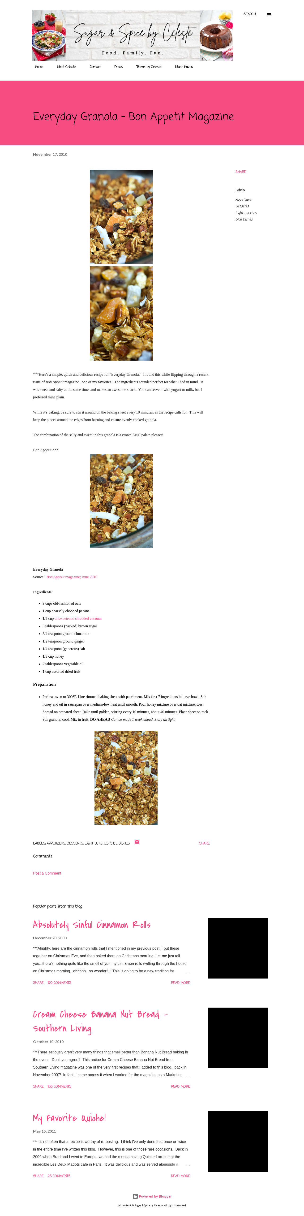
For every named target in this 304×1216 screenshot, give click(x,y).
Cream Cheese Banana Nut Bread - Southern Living (100, 1021)
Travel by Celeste (146, 67)
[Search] (250, 14)
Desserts (242, 206)
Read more (180, 983)
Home (36, 67)
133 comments (59, 1086)
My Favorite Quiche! (69, 1118)
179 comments (59, 983)
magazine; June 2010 (72, 577)
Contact (92, 67)
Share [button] (240, 172)
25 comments (59, 1176)
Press (115, 67)
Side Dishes (244, 219)
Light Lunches (246, 213)
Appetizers (243, 199)
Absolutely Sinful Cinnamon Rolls (92, 925)
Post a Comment (47, 873)
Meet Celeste (63, 67)
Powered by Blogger (152, 1196)
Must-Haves (181, 67)
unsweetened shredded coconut (78, 619)
